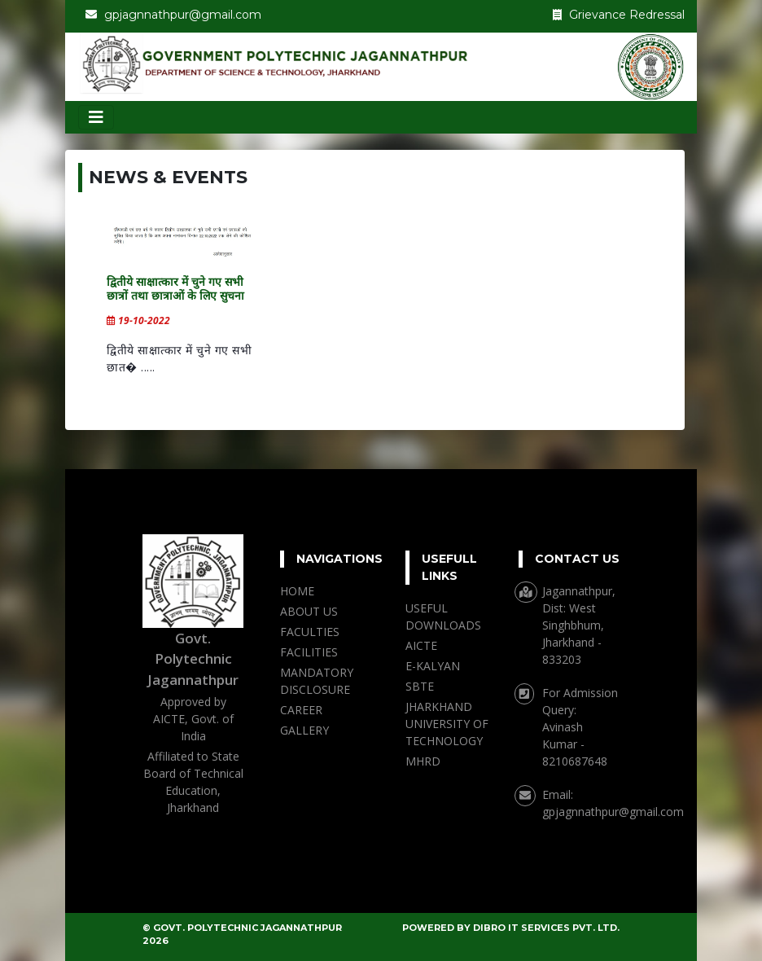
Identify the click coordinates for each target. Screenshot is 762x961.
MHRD (422, 761)
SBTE (419, 686)
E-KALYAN (432, 666)
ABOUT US (309, 611)
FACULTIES (309, 631)
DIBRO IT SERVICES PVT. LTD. (546, 927)
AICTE (421, 645)
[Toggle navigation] (96, 117)
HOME (297, 591)
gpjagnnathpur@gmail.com (613, 811)
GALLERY (304, 730)
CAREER (301, 709)
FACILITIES (309, 652)
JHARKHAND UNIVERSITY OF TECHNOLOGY (446, 723)
